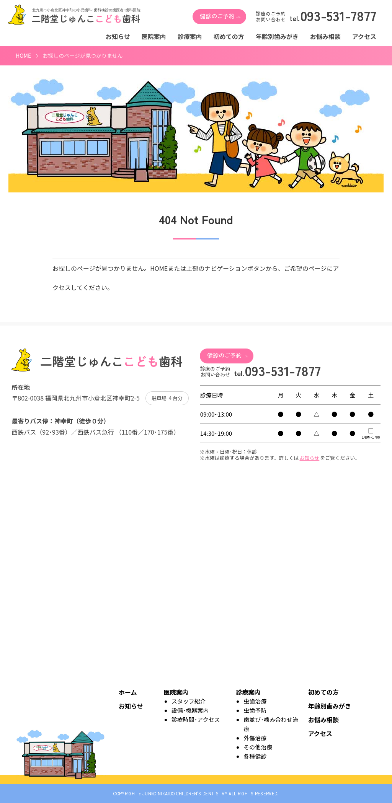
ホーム (128, 692)
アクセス (364, 36)
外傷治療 (254, 738)
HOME (23, 55)
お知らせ (118, 36)
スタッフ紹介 (189, 701)
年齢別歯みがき (277, 36)
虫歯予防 (254, 710)
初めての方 (229, 36)
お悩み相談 (325, 36)
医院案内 (154, 36)
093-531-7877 (338, 16)
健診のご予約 (217, 16)
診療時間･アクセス (196, 719)
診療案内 (190, 36)
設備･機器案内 (190, 710)
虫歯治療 (254, 701)
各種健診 (254, 756)
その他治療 (257, 747)
